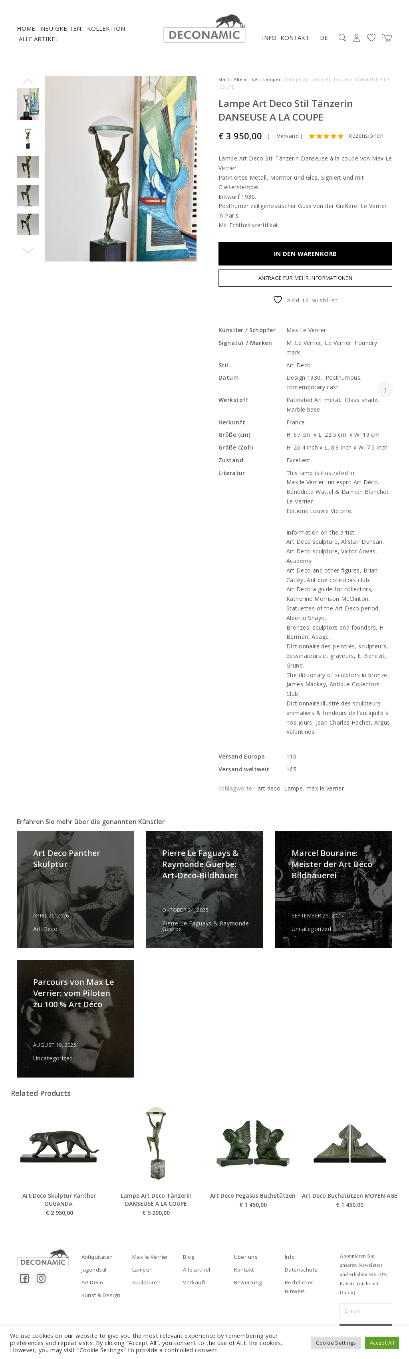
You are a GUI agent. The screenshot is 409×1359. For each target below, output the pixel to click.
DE (324, 38)
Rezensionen (365, 136)
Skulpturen (146, 1282)
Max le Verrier (150, 1256)
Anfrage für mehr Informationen (305, 277)
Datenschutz (301, 1269)
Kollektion (106, 28)
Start (223, 79)
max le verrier (325, 788)
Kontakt (294, 38)
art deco (269, 788)
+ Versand (285, 136)
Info (269, 38)
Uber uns (246, 1256)
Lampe (293, 788)
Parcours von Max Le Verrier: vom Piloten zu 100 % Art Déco (73, 993)
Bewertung (248, 1282)
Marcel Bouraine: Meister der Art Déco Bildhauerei (332, 864)
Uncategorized (311, 929)
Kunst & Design (101, 1295)
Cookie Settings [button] (336, 1342)
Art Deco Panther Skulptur (66, 859)
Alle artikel (38, 39)
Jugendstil (94, 1269)
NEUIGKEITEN (61, 28)
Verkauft (194, 1282)
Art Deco (45, 929)
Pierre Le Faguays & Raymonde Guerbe (205, 926)
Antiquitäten (97, 1256)
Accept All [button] (382, 1342)
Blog (188, 1256)
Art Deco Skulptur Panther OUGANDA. (59, 1220)
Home (26, 28)
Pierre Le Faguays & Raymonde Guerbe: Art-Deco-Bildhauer (200, 864)
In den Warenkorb (305, 254)
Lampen (272, 79)
